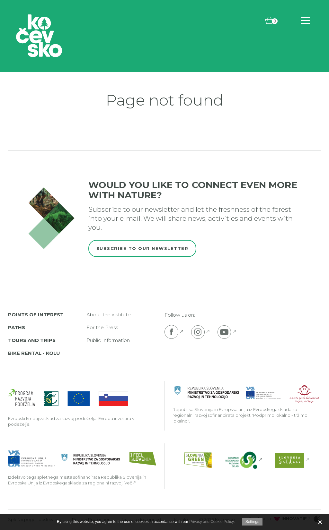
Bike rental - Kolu (34, 353)
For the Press (102, 327)
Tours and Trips (32, 340)
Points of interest (36, 315)
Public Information (108, 340)
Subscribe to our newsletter (142, 248)
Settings (252, 521)
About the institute (108, 315)
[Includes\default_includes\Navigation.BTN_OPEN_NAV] (305, 20)
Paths (16, 327)
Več (128, 482)
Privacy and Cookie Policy (211, 521)
